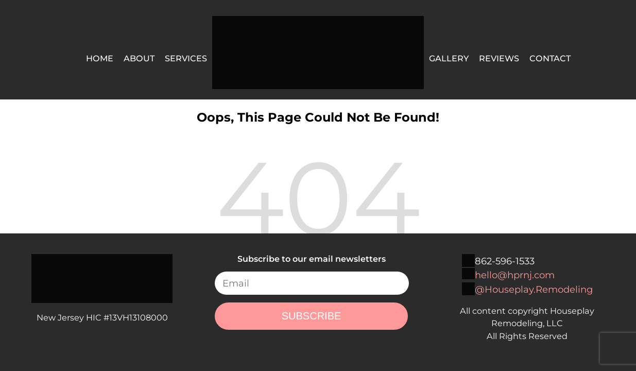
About (139, 58)
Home (99, 58)
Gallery (449, 58)
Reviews (499, 58)
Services (186, 58)
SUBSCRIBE (311, 316)
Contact (550, 58)
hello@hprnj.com (515, 275)
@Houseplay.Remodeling (534, 289)
